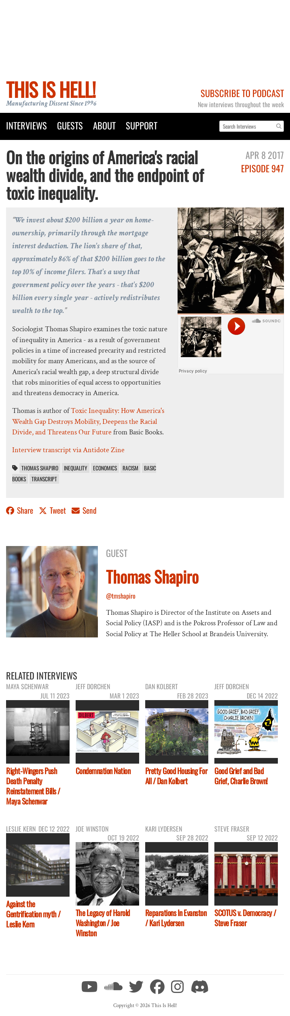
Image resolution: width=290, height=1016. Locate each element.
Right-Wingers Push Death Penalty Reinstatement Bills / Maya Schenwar (33, 786)
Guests (70, 125)
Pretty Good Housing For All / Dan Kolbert (176, 776)
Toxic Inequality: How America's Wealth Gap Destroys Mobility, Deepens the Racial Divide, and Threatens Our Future (88, 421)
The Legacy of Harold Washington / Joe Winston (103, 923)
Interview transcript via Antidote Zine (68, 450)
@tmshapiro (120, 596)
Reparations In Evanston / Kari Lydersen (176, 918)
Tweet (53, 510)
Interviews (26, 125)
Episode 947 (262, 168)
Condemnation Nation (103, 771)
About (104, 125)
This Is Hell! (50, 89)
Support (141, 125)
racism (130, 468)
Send (84, 510)
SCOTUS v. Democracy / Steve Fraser (245, 918)
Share (20, 510)
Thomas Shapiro (39, 468)
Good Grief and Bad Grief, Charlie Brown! (241, 776)
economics (105, 468)
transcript (44, 479)
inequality (75, 468)
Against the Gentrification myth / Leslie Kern (33, 914)
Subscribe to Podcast (242, 92)
